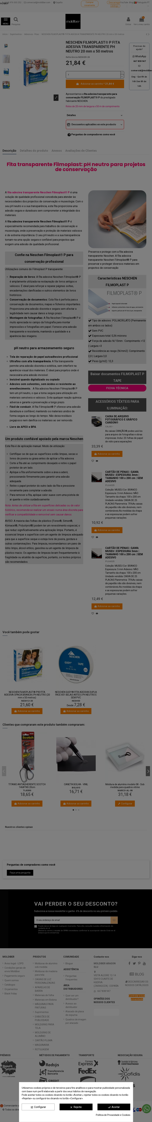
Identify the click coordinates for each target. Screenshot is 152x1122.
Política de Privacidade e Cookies (113, 1115)
